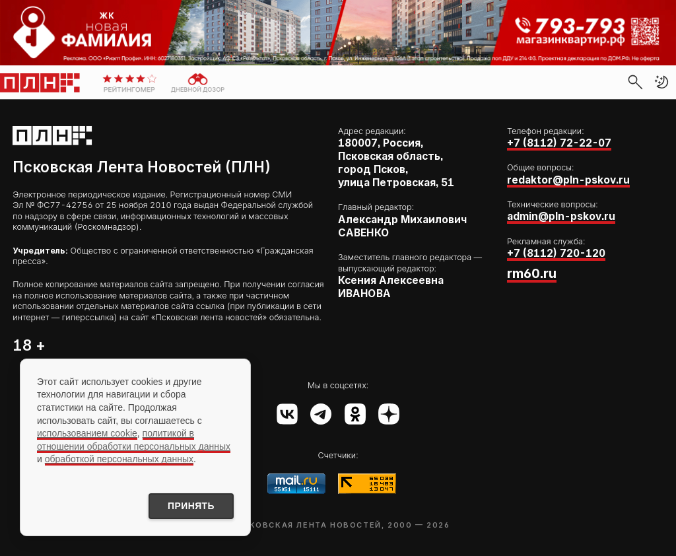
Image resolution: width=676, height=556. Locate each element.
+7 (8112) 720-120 (556, 253)
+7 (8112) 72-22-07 (559, 143)
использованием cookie (87, 433)
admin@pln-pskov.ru (561, 216)
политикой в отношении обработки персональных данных (133, 440)
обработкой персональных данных (119, 459)
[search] (635, 82)
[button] (661, 82)
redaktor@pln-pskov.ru (568, 180)
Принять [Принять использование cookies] (190, 506)
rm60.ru (532, 273)
